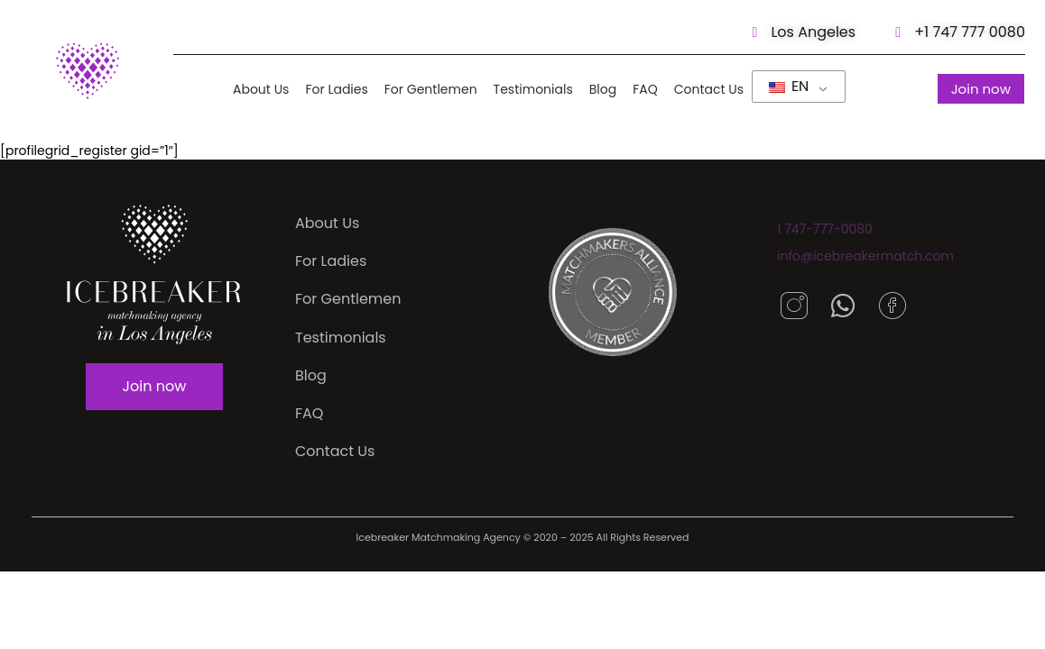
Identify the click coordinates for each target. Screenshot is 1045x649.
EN (789, 86)
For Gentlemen (430, 89)
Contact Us (708, 89)
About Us (261, 89)
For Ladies (336, 89)
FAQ (645, 89)
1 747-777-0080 (825, 229)
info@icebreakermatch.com (865, 256)
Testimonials (532, 89)
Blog (601, 89)
